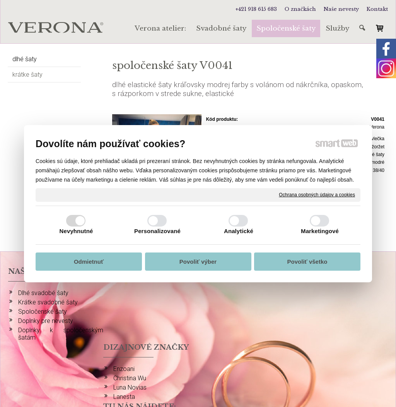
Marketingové (320, 231)
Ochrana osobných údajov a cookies (317, 194)
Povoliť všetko (307, 261)
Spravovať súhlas (342, 373)
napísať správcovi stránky (205, 373)
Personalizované (157, 231)
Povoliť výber (198, 261)
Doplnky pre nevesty (45, 321)
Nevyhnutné (76, 231)
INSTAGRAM (325, 293)
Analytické (238, 231)
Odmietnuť (89, 261)
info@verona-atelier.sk (338, 352)
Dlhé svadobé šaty (43, 293)
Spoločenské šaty (42, 311)
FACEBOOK (323, 302)
